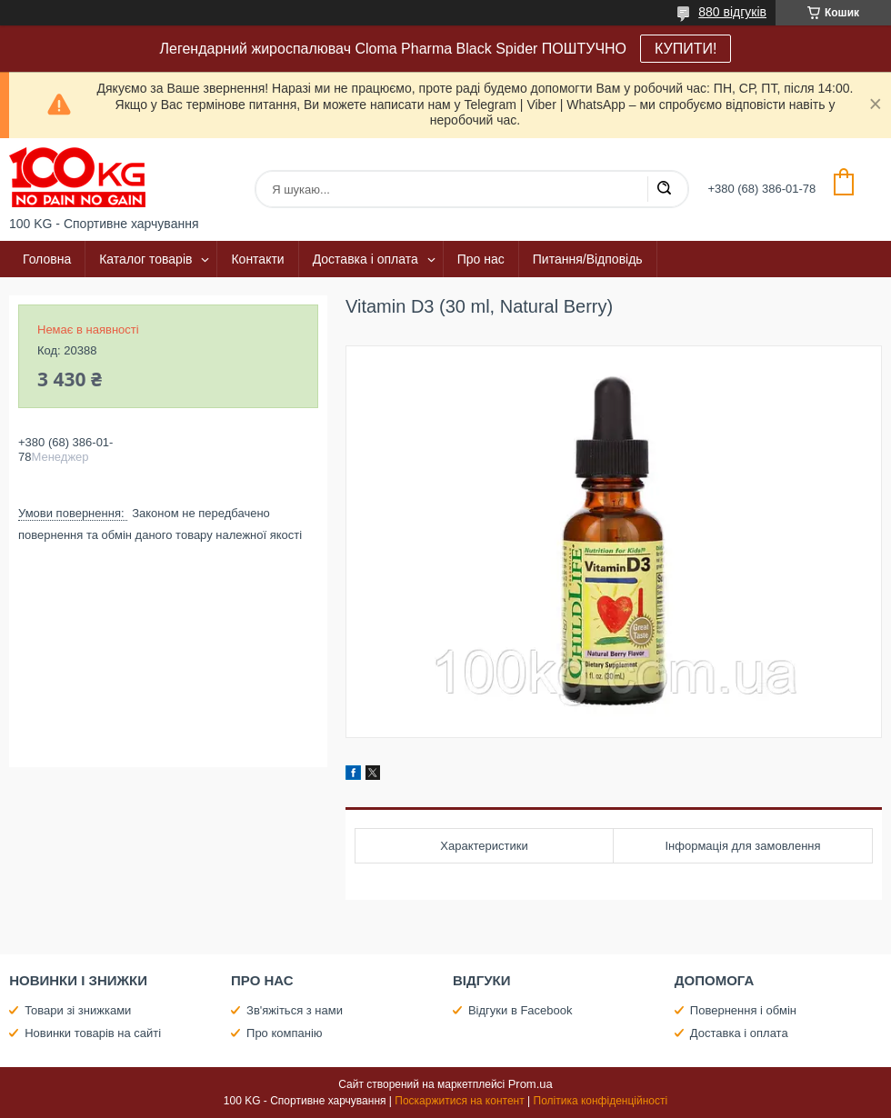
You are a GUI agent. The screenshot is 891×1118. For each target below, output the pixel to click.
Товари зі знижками (78, 1010)
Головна (47, 259)
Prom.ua (530, 1084)
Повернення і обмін (743, 1010)
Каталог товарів (145, 259)
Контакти (257, 259)
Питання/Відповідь (588, 259)
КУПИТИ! (685, 48)
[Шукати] (663, 189)
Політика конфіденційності (601, 1100)
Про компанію (284, 1033)
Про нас (481, 259)
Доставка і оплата (365, 259)
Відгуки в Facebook (520, 1010)
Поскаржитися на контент (459, 1100)
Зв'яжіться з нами (294, 1010)
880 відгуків (732, 12)
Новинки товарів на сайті (93, 1033)
